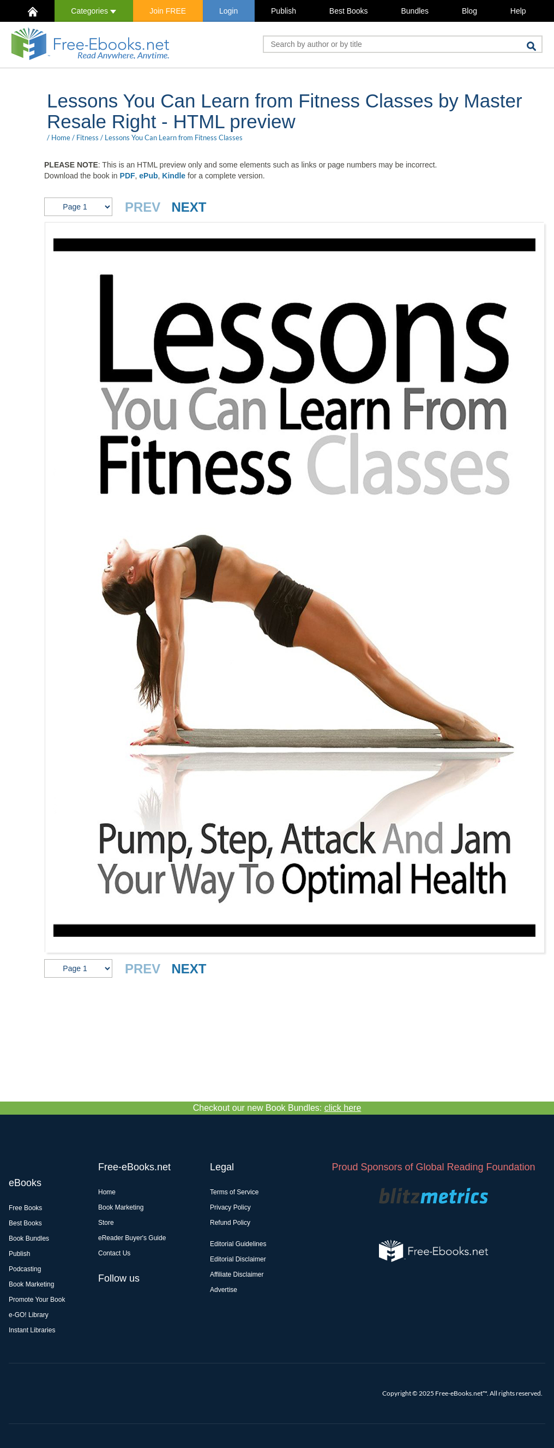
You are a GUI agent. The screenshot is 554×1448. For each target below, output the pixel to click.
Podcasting (25, 1269)
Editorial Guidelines (238, 1244)
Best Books (348, 11)
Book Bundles (29, 1238)
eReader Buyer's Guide (132, 1238)
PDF (127, 175)
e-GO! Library (29, 1315)
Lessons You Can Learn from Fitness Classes (174, 137)
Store (106, 1222)
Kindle (173, 175)
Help (518, 11)
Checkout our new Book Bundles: (277, 1107)
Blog (469, 11)
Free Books (25, 1208)
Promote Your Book (37, 1299)
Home (60, 137)
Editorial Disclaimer (238, 1259)
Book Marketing (31, 1284)
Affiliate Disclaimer (236, 1274)
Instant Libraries (32, 1330)
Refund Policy (230, 1222)
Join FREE (167, 11)
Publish (283, 11)
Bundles (415, 11)
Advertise (223, 1290)
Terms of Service (234, 1192)
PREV (142, 207)
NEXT (188, 207)
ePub (148, 175)
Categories (93, 11)
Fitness (87, 137)
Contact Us (114, 1253)
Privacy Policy (230, 1207)
